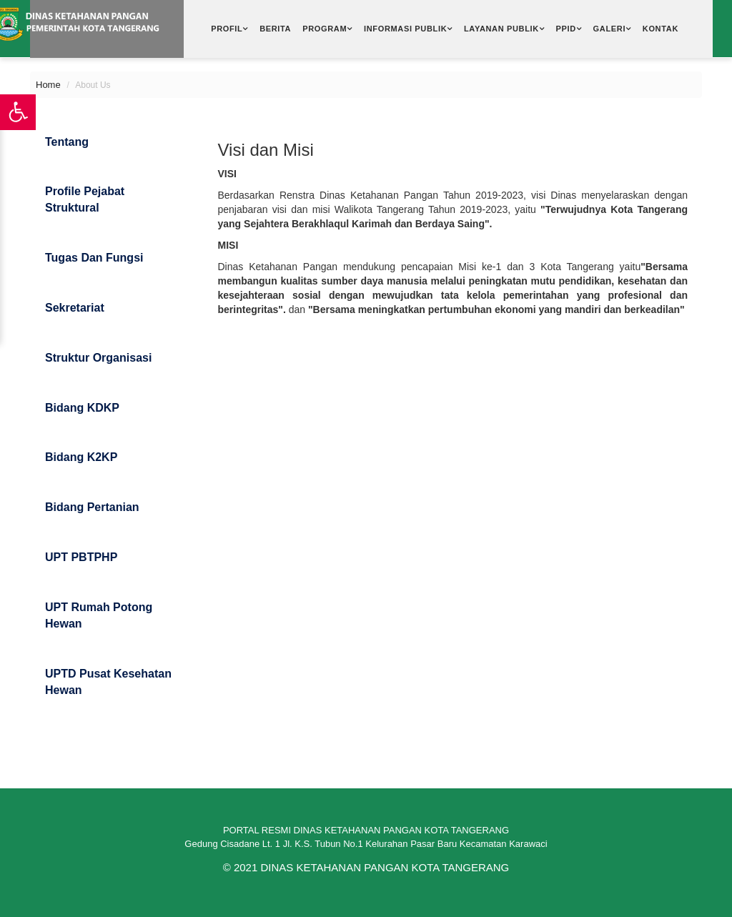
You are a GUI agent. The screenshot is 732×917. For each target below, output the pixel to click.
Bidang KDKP (82, 408)
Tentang (67, 142)
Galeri (609, 28)
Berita (275, 28)
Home (48, 84)
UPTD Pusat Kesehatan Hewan (108, 682)
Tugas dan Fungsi (94, 258)
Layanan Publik (501, 28)
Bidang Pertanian (92, 507)
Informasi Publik (405, 28)
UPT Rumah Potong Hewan (98, 615)
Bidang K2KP (81, 457)
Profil (226, 28)
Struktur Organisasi (98, 358)
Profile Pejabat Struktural (84, 199)
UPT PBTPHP (81, 557)
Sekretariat (74, 308)
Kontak (660, 28)
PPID (566, 28)
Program (324, 28)
